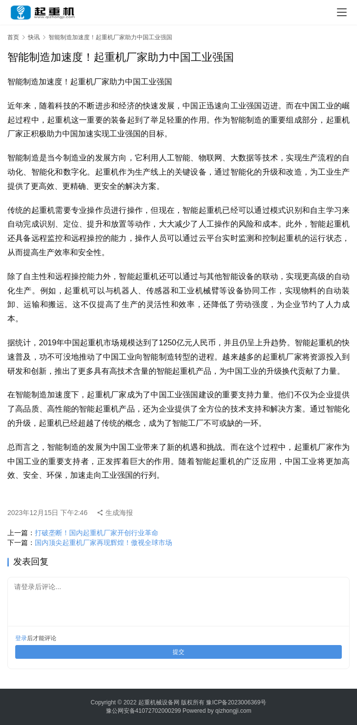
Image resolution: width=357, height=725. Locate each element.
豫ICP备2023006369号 (236, 702)
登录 (21, 638)
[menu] (342, 12)
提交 (178, 651)
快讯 (34, 37)
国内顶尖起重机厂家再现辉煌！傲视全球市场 (103, 542)
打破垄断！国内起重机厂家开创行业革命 (96, 533)
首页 (13, 37)
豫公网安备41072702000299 (143, 710)
